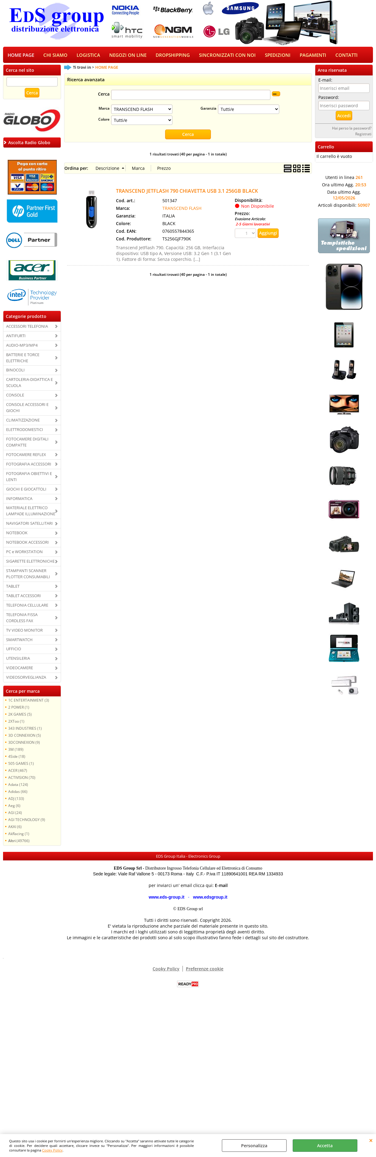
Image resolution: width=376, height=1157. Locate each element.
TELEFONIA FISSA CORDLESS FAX (22, 618)
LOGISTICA (88, 55)
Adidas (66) (17, 792)
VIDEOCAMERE (19, 668)
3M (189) (16, 749)
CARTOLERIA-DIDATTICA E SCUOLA (29, 383)
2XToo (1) (16, 721)
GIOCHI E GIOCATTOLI (26, 489)
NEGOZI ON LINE (127, 55)
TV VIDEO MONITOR (24, 630)
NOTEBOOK (16, 533)
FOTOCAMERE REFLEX (26, 455)
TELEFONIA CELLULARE (27, 605)
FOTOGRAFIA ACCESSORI (28, 464)
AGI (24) (15, 813)
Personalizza (254, 1145)
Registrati (363, 134)
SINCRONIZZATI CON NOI (227, 55)
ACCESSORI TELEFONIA (27, 327)
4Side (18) (16, 756)
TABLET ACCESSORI (23, 596)
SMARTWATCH (19, 640)
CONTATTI (346, 55)
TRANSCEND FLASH (181, 209)
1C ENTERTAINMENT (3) (28, 700)
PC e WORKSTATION (24, 552)
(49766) (19, 841)
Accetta (325, 1145)
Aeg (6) (14, 806)
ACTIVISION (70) (21, 778)
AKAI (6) (15, 827)
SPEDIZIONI (278, 55)
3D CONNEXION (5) (24, 735)
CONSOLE (15, 395)
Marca (104, 109)
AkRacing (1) (18, 834)
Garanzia (208, 109)
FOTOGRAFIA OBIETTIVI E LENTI (29, 477)
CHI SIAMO (55, 55)
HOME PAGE (21, 55)
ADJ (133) (16, 799)
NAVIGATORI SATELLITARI (29, 524)
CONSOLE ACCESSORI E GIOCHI (27, 408)
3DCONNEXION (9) (24, 742)
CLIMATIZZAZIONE (23, 420)
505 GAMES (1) (21, 763)
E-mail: (325, 80)
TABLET (13, 586)
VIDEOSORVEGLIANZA (26, 678)
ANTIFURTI (16, 336)
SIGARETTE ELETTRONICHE (30, 561)
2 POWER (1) (18, 707)
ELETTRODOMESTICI (24, 430)
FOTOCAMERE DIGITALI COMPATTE (27, 442)
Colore (104, 120)
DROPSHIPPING (173, 55)
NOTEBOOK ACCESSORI (27, 543)
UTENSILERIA (18, 659)
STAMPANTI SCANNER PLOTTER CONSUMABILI (28, 574)
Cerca (104, 95)
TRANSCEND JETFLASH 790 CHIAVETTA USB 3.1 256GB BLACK (187, 191)
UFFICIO (13, 649)
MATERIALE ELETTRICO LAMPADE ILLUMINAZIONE (30, 511)
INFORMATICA (19, 499)
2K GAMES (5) (20, 714)
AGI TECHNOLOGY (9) (26, 820)
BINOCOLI (15, 371)
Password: (328, 98)
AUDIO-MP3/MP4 (22, 346)
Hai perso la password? (351, 128)
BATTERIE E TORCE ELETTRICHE (22, 358)
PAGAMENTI (313, 55)
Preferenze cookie (204, 969)
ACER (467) (17, 770)
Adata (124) (18, 785)
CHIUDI (371, 1140)
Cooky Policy (52, 1150)
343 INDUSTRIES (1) (25, 728)
